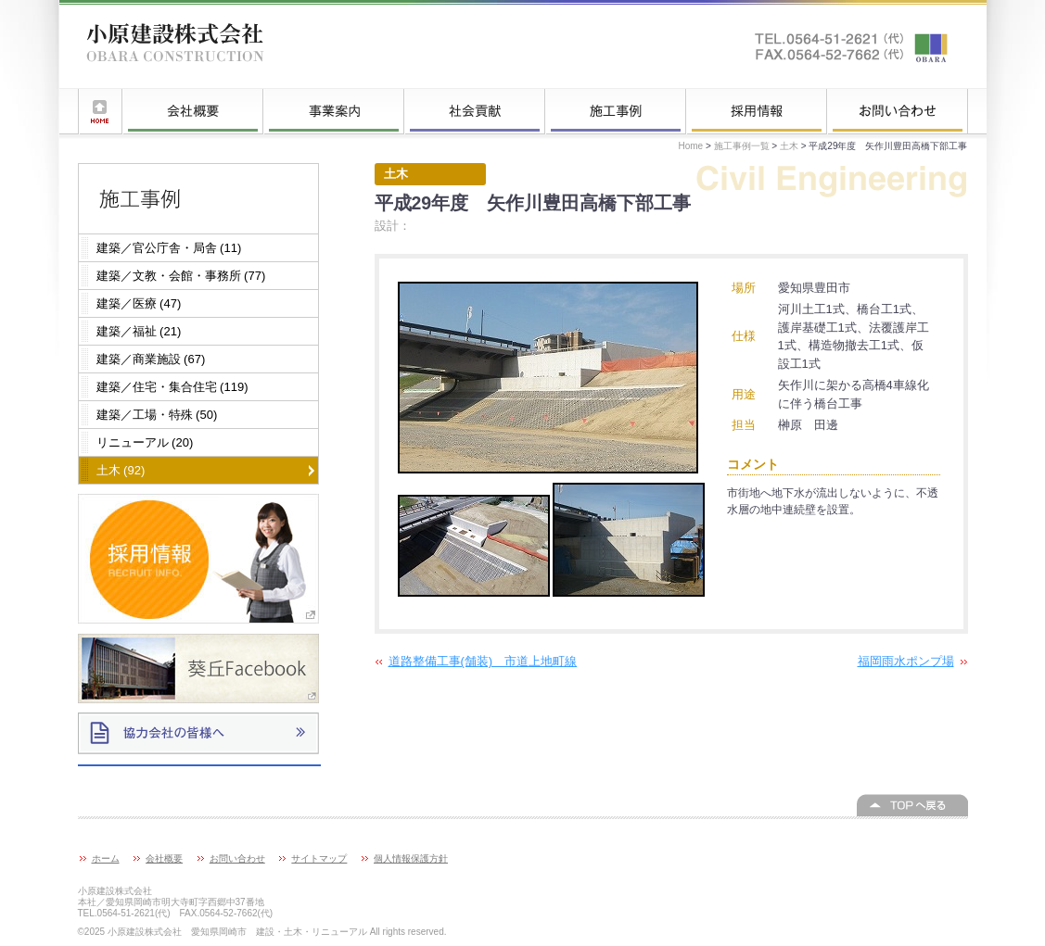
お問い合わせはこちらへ (852, 46)
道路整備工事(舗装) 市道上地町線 (483, 661)
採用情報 (756, 111)
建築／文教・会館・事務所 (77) (181, 276)
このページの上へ (912, 805)
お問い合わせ (897, 111)
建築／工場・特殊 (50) (157, 415)
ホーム (100, 111)
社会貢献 (474, 111)
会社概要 (192, 111)
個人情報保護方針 (411, 858)
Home (690, 146)
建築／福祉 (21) (139, 331)
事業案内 (333, 111)
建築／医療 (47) (139, 303)
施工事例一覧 (615, 111)
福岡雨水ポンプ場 (906, 661)
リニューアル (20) (145, 442)
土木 (789, 146)
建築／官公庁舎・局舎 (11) (169, 248)
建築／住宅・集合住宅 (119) (172, 387)
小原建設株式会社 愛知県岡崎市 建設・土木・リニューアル (175, 46)
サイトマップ (319, 858)
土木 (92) (121, 470)
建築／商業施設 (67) (151, 359)
